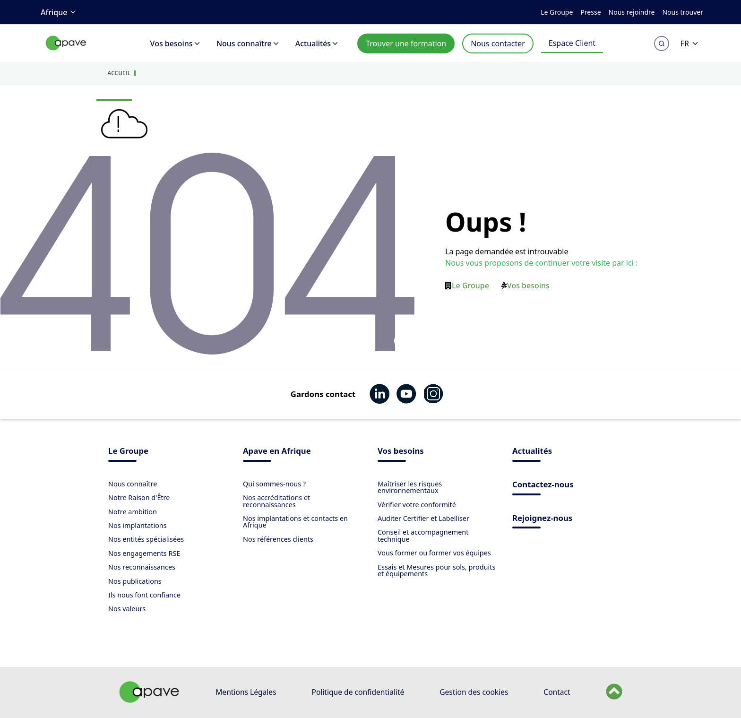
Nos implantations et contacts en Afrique (295, 521)
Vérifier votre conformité (417, 504)
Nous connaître (248, 43)
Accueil (119, 73)
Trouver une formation (406, 43)
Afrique (60, 12)
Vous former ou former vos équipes (434, 552)
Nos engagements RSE (144, 553)
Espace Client (572, 43)
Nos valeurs (127, 608)
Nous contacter (498, 43)
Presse (590, 12)
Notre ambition (132, 511)
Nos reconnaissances (141, 566)
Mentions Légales (245, 692)
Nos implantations (137, 525)
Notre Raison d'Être (139, 497)
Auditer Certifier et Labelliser (423, 518)
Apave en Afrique (277, 451)
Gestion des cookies (473, 692)
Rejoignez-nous (542, 518)
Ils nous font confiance (144, 594)
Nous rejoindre (632, 12)
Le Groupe (557, 12)
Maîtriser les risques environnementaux (410, 487)
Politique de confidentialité (357, 692)
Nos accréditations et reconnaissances (276, 501)
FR (690, 43)
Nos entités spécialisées (146, 539)
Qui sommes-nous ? (274, 483)
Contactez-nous (543, 485)
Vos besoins (175, 43)
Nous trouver (682, 12)
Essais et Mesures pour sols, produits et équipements (436, 570)
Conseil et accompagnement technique (423, 535)
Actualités (317, 43)
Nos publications (135, 581)
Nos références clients (278, 539)
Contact (556, 692)
